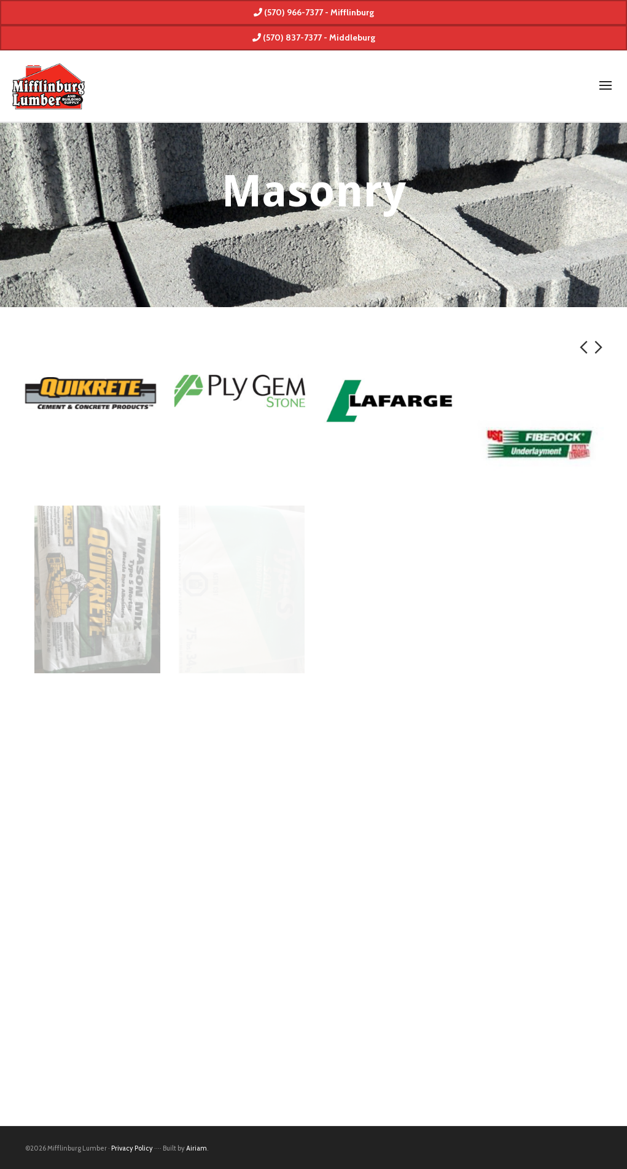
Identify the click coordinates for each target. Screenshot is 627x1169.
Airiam (196, 1148)
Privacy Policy (132, 1148)
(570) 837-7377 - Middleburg (313, 37)
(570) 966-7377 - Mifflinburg (314, 12)
